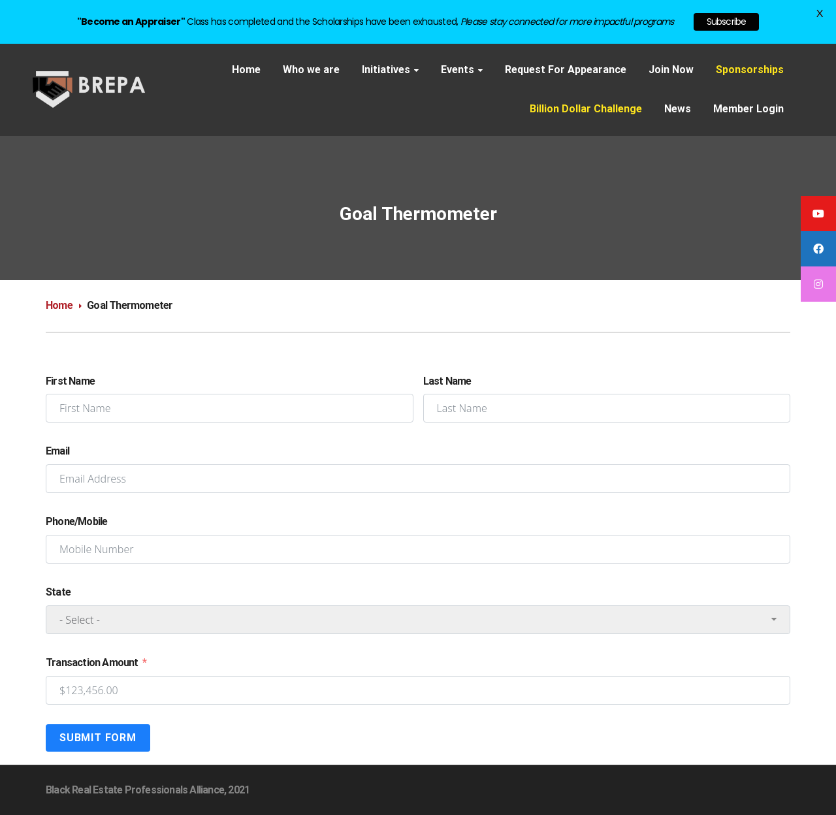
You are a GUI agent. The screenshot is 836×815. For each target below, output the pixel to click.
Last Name (447, 381)
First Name (70, 381)
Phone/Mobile (76, 521)
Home (59, 305)
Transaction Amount (92, 662)
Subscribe (727, 21)
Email (57, 451)
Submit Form (98, 737)
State (58, 592)
